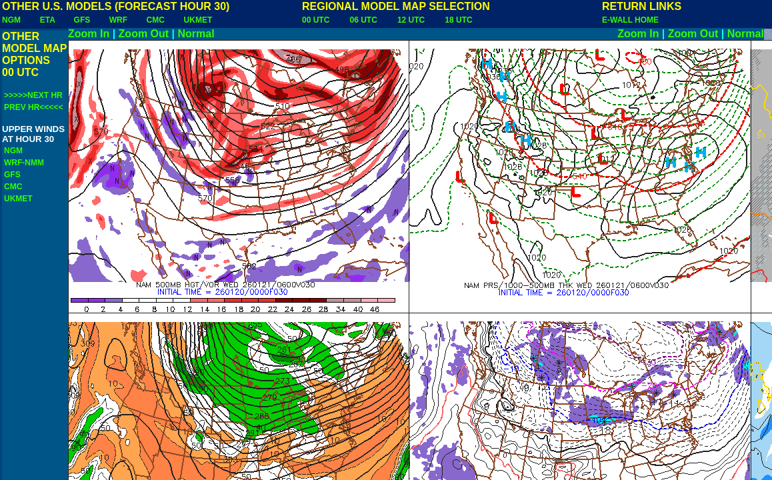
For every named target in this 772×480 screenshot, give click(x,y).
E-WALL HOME (630, 20)
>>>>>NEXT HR (33, 95)
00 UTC (315, 20)
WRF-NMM (24, 162)
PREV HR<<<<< (33, 107)
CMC (156, 20)
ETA (47, 20)
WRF (118, 20)
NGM (11, 20)
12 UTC (411, 20)
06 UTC (363, 20)
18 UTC (458, 20)
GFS (82, 20)
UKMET (198, 20)
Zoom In (88, 33)
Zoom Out (144, 33)
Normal (196, 33)
